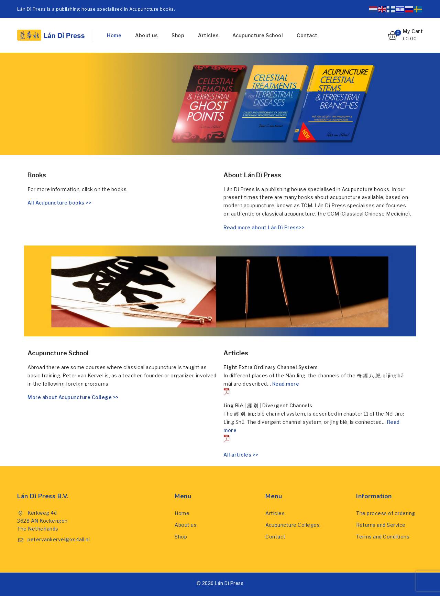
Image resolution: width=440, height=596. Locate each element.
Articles (208, 35)
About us (146, 35)
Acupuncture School (257, 35)
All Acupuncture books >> (59, 203)
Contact (307, 35)
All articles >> (240, 455)
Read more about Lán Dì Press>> (264, 227)
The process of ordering (385, 513)
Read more (261, 388)
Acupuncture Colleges (292, 525)
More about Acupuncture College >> (73, 397)
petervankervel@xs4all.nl (59, 539)
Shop (178, 35)
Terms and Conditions (382, 537)
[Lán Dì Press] (51, 35)
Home (114, 35)
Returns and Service (381, 525)
